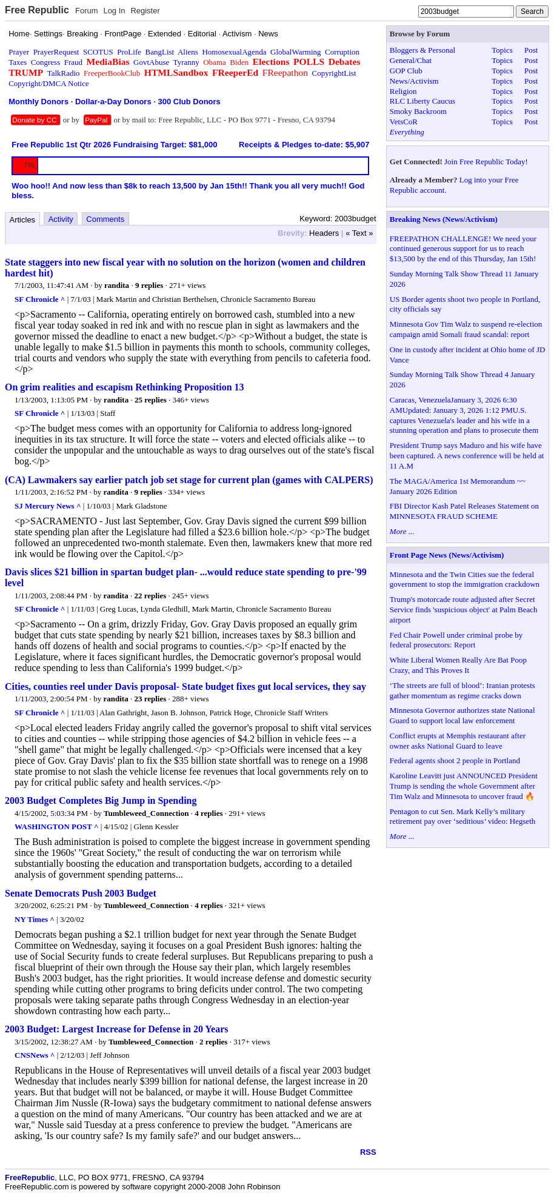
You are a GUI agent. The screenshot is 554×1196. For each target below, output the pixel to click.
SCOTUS (98, 51)
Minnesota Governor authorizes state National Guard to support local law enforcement (462, 715)
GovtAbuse (151, 62)
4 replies (208, 813)
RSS (368, 1152)
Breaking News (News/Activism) (444, 219)
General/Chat (411, 60)
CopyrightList (334, 73)
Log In (114, 10)
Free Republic (37, 10)
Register (144, 10)
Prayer (18, 51)
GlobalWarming (295, 51)
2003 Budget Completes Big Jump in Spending (101, 800)
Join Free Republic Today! (486, 161)
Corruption (342, 51)
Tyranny (186, 62)
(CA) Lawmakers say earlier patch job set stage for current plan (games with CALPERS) (189, 480)
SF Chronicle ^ (40, 299)
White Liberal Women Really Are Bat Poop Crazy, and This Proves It (458, 665)
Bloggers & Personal (422, 50)
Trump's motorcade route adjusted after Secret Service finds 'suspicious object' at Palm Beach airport (464, 609)
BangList (160, 51)
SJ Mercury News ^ (48, 505)
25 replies (151, 399)
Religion (403, 91)
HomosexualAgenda (234, 51)
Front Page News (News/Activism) (447, 555)
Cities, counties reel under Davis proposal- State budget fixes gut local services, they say (185, 686)
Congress (45, 62)
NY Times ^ (35, 919)
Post (531, 50)
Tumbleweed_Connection (146, 813)
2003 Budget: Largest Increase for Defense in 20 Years (117, 1029)
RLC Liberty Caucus (422, 100)
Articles (23, 219)
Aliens (188, 51)
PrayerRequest (56, 51)
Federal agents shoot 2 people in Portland (455, 760)
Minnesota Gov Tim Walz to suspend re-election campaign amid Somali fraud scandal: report (466, 329)
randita (116, 285)
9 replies (149, 285)
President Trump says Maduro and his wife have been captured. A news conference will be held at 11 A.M (467, 455)
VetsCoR (404, 121)
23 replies (150, 698)
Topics (502, 50)
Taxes (17, 62)
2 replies (213, 1041)
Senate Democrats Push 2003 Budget (80, 893)
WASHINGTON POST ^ (57, 826)
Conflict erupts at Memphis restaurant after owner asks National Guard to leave (458, 740)
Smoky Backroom (418, 111)
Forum (86, 10)
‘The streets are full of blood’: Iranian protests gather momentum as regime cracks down (462, 690)
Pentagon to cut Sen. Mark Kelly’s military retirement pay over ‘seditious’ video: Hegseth (463, 816)
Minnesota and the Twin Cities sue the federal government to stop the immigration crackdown (464, 579)
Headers (324, 233)
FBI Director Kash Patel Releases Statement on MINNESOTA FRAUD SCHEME (464, 511)
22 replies (150, 595)
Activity (60, 219)
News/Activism (414, 80)
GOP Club (406, 70)
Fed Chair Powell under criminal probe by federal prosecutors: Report (456, 640)
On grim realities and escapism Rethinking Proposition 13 (124, 387)
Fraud (73, 62)
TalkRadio (63, 73)
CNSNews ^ (35, 1055)
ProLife (129, 51)
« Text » (359, 233)
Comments (105, 219)
